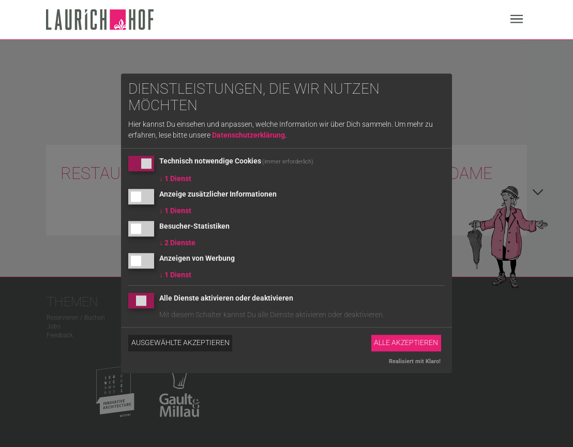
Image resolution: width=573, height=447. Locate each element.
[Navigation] (516, 20)
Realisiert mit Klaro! (415, 361)
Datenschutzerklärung (248, 135)
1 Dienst (175, 179)
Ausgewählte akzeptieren (180, 343)
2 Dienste (177, 243)
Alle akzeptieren (406, 343)
